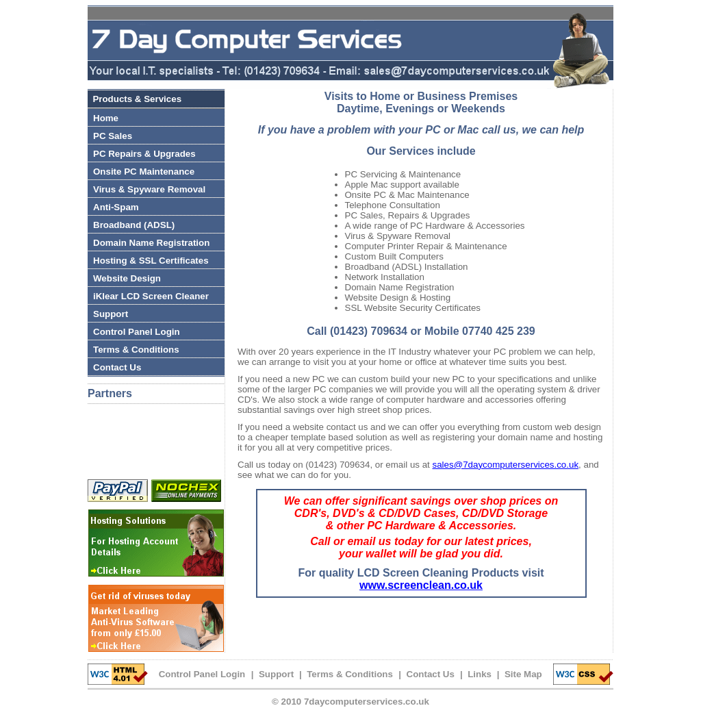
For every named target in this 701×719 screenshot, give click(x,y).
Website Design (127, 278)
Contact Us (117, 367)
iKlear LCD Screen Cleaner (151, 296)
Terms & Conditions (136, 349)
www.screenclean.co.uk (421, 585)
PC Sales (112, 136)
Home (105, 118)
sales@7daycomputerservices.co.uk (506, 464)
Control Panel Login (136, 332)
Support (110, 314)
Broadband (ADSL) (134, 225)
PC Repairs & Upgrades (144, 154)
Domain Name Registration (151, 243)
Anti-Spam (116, 207)
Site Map (523, 674)
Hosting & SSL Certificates (151, 260)
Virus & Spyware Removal (149, 189)
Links (480, 674)
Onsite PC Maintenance (143, 171)
